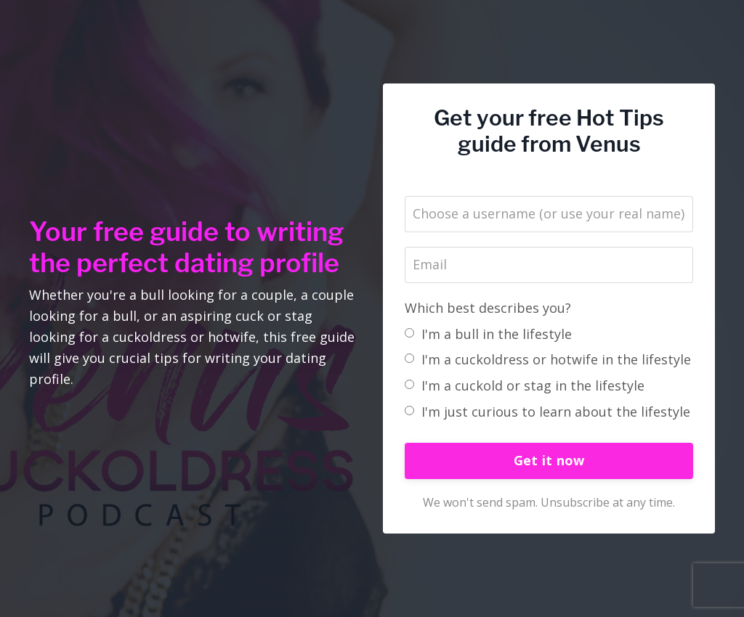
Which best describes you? (488, 307)
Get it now (549, 460)
